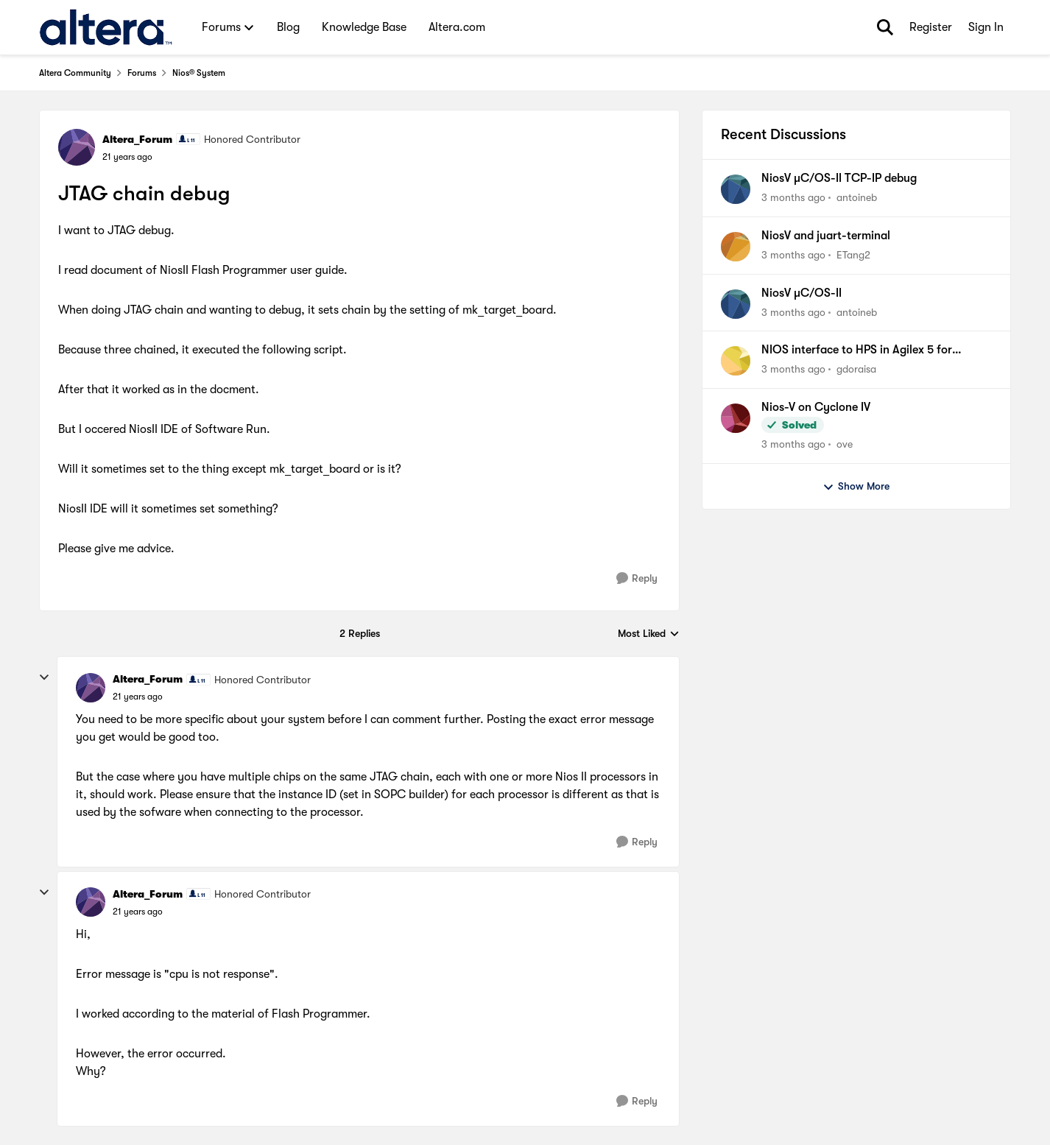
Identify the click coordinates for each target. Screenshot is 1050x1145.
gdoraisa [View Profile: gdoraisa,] (856, 369)
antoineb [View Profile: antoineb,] (856, 197)
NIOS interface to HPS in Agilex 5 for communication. (856, 350)
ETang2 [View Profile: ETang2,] (853, 255)
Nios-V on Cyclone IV (815, 407)
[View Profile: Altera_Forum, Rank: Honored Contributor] (76, 147)
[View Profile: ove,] (735, 418)
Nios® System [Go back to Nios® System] (198, 73)
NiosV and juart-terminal (825, 235)
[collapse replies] (44, 677)
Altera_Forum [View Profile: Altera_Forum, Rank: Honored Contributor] (137, 139)
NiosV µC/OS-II (801, 293)
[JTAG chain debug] (138, 696)
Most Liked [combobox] (649, 634)
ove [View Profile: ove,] (844, 444)
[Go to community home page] (105, 27)
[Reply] (636, 578)
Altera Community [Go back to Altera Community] (75, 73)
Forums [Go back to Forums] (141, 73)
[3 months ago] (793, 197)
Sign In (986, 27)
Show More (855, 486)
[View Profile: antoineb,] (735, 189)
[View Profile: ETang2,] (735, 246)
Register (930, 27)
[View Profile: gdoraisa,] (735, 361)
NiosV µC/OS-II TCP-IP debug (839, 178)
